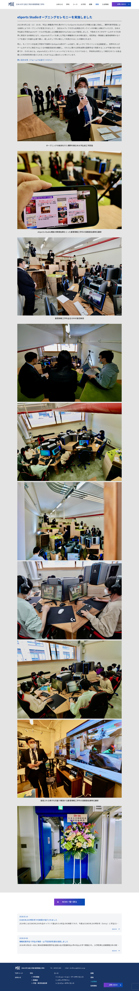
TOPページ (19, 973)
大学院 (83, 4)
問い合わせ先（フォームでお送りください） (35, 60)
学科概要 (36, 977)
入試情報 (105, 4)
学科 (68, 4)
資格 (97, 4)
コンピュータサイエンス (65, 983)
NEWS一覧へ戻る (69, 901)
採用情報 (93, 986)
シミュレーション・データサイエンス (70, 977)
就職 (90, 4)
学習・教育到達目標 (40, 983)
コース (75, 4)
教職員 (35, 980)
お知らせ (59, 4)
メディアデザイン (63, 980)
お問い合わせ (121, 4)
